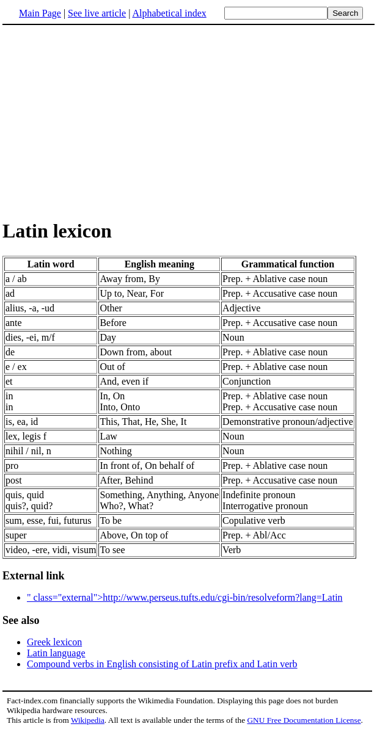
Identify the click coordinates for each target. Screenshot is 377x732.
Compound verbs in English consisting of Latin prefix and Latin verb (162, 664)
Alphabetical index (169, 13)
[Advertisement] (105, 121)
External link (33, 576)
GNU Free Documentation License (304, 720)
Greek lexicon (54, 642)
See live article (97, 13)
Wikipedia (87, 720)
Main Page (40, 13)
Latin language (56, 653)
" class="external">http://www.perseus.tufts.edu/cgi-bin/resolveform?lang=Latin (185, 597)
